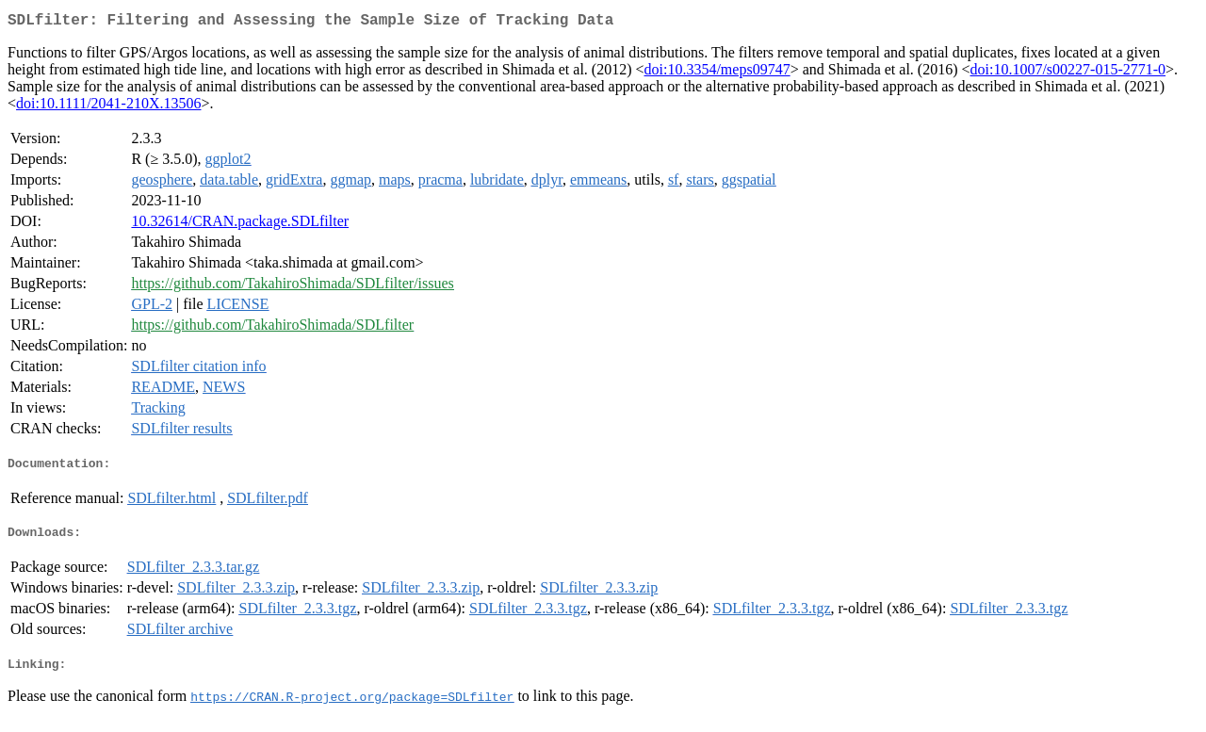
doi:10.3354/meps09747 (717, 73)
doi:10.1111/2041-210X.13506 (108, 107)
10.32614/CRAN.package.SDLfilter (240, 225)
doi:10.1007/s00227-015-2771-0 (1068, 73)
